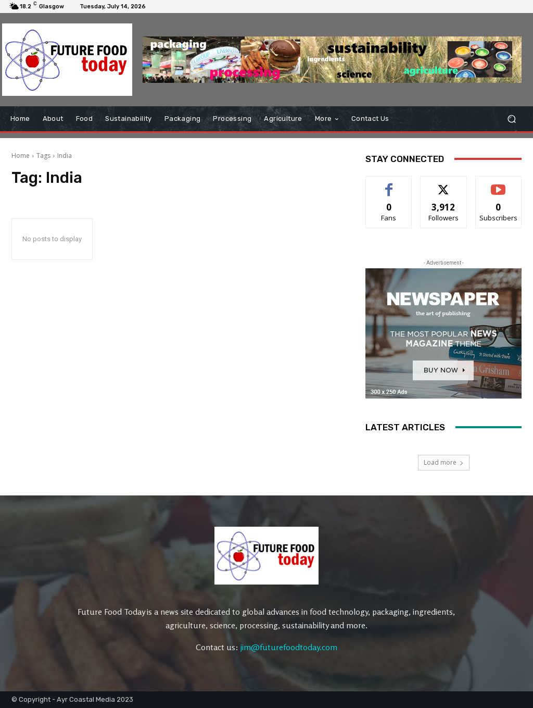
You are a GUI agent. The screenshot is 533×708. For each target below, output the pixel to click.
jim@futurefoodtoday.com (288, 647)
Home (20, 155)
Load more (444, 462)
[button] (511, 118)
